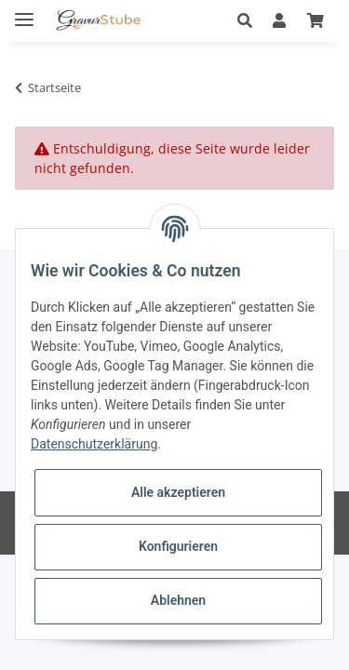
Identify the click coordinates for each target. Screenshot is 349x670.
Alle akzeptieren (178, 492)
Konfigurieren (178, 546)
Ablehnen (178, 600)
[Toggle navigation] (24, 11)
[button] (244, 20)
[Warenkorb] (315, 20)
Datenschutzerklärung (94, 443)
